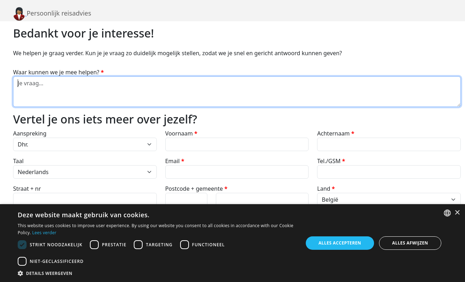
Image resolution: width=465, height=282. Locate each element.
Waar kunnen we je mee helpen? (58, 72)
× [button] (457, 212)
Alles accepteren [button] (339, 243)
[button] (156, 273)
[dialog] (232, 243)
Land (326, 188)
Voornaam (181, 133)
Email (174, 161)
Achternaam (335, 133)
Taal (18, 161)
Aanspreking (29, 133)
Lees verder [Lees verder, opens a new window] (44, 233)
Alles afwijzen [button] (410, 243)
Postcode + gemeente (196, 188)
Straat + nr (27, 188)
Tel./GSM (331, 161)
